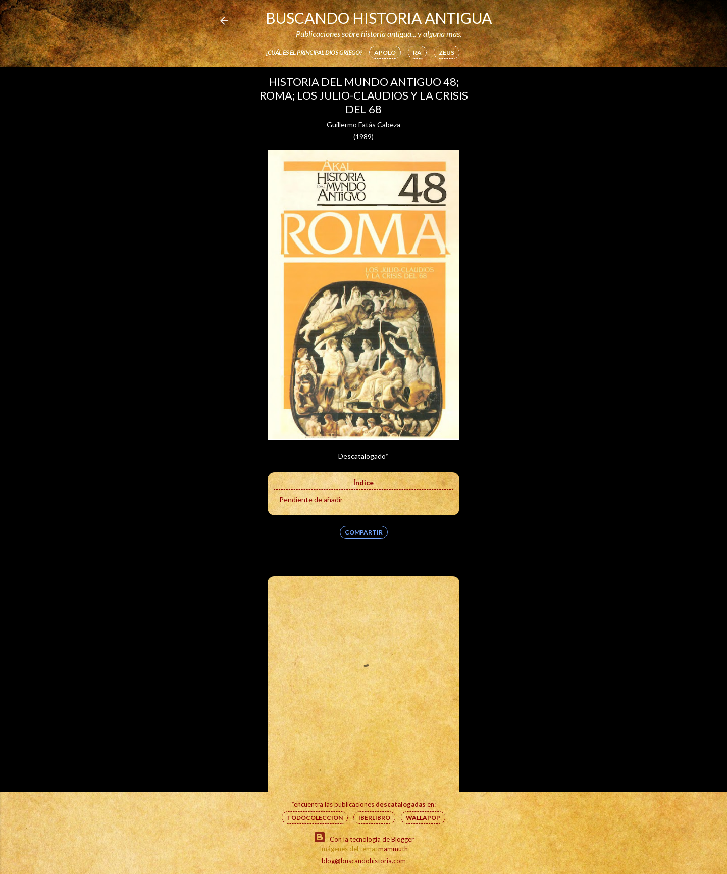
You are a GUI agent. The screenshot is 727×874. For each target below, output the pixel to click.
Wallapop (423, 817)
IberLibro (374, 817)
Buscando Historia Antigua (379, 18)
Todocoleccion (315, 817)
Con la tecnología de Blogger (364, 837)
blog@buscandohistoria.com (364, 861)
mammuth (393, 849)
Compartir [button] (364, 532)
